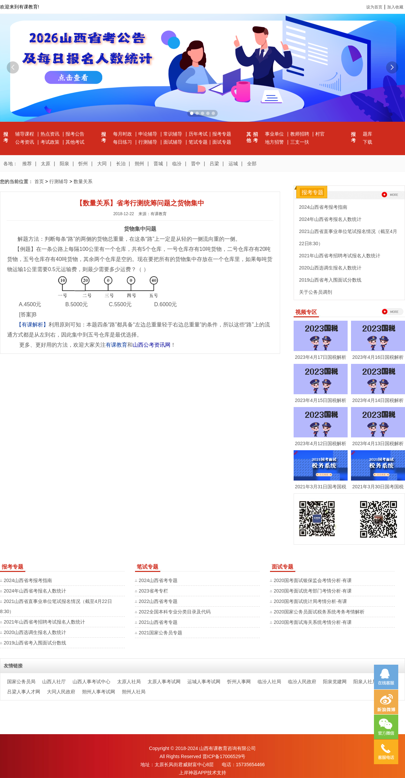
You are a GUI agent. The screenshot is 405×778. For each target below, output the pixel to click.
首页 (39, 181)
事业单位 (275, 134)
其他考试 (74, 142)
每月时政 (123, 134)
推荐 (27, 163)
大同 (102, 163)
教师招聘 (300, 134)
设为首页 (374, 7)
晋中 (195, 163)
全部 (251, 163)
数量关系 (83, 181)
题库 (367, 134)
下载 (367, 142)
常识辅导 (173, 134)
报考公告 (74, 134)
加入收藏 (395, 7)
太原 (45, 163)
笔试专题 (198, 142)
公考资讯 (25, 142)
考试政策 (50, 142)
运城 (233, 163)
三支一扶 (299, 142)
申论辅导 (148, 134)
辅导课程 (25, 134)
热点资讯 (50, 134)
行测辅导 (148, 142)
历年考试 (198, 134)
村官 (320, 134)
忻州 (83, 163)
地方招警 (275, 142)
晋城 (158, 163)
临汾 (177, 163)
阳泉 (64, 163)
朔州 (139, 163)
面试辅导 (173, 142)
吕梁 (214, 163)
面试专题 (221, 142)
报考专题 (221, 134)
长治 (121, 163)
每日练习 (123, 142)
